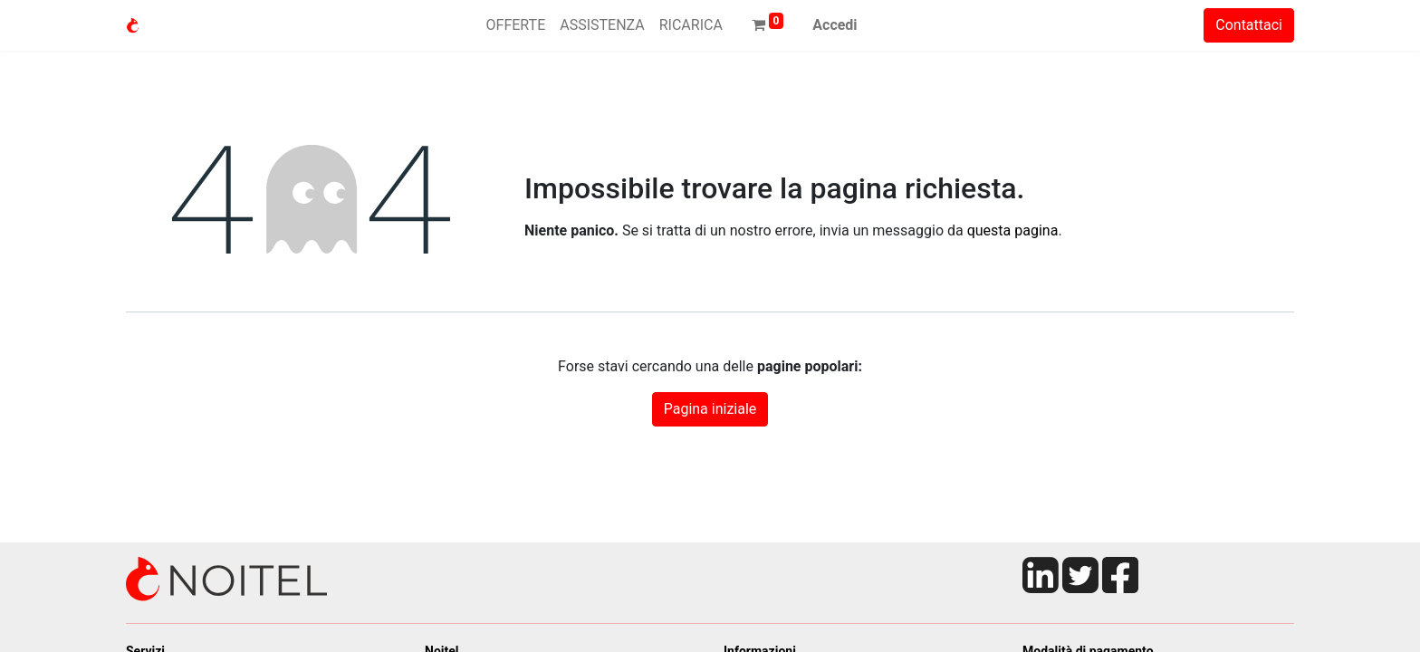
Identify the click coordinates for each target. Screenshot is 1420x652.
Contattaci (1248, 25)
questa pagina (1013, 230)
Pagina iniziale (710, 408)
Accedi (834, 25)
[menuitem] (516, 25)
